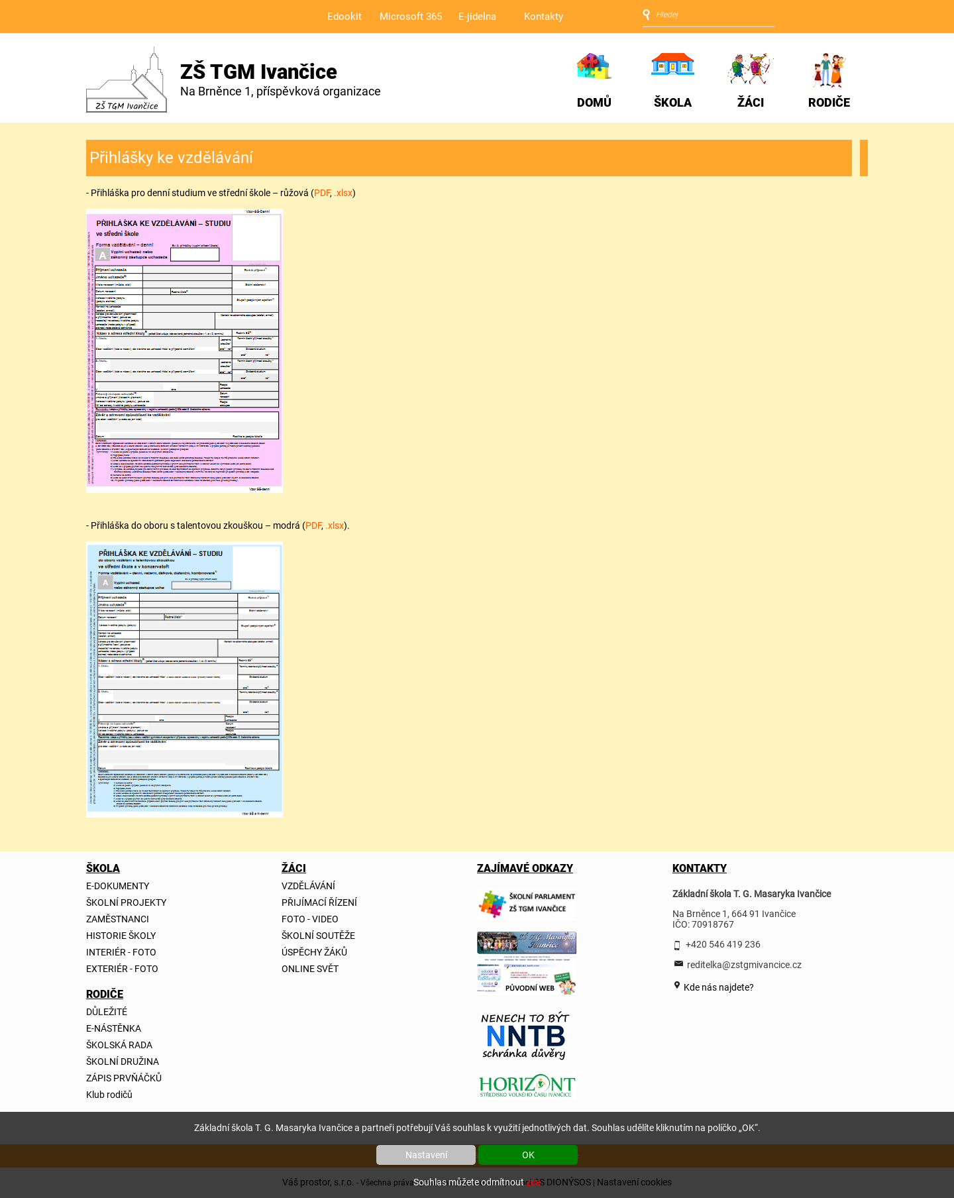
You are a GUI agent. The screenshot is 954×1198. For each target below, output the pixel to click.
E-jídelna (477, 17)
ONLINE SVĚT (310, 968)
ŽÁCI (750, 102)
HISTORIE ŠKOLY (121, 935)
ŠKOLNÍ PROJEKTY (126, 902)
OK (528, 1155)
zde (533, 1182)
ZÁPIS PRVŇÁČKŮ (124, 1078)
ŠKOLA (673, 102)
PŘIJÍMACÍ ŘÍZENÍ (319, 902)
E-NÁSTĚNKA (113, 1028)
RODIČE (829, 102)
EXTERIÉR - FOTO (122, 968)
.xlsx (343, 193)
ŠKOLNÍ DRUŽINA (122, 1061)
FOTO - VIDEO (310, 919)
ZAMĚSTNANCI (117, 919)
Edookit (344, 17)
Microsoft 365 (411, 17)
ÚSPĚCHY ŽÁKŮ (314, 952)
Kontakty (543, 17)
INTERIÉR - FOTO (121, 952)
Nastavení (426, 1155)
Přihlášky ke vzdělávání (171, 157)
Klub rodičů (109, 1094)
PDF (322, 193)
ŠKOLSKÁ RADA (119, 1045)
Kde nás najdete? (718, 987)
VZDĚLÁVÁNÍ (308, 886)
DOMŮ (594, 102)
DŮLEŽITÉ (106, 1012)
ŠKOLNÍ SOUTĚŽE (318, 935)
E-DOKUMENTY (117, 886)
